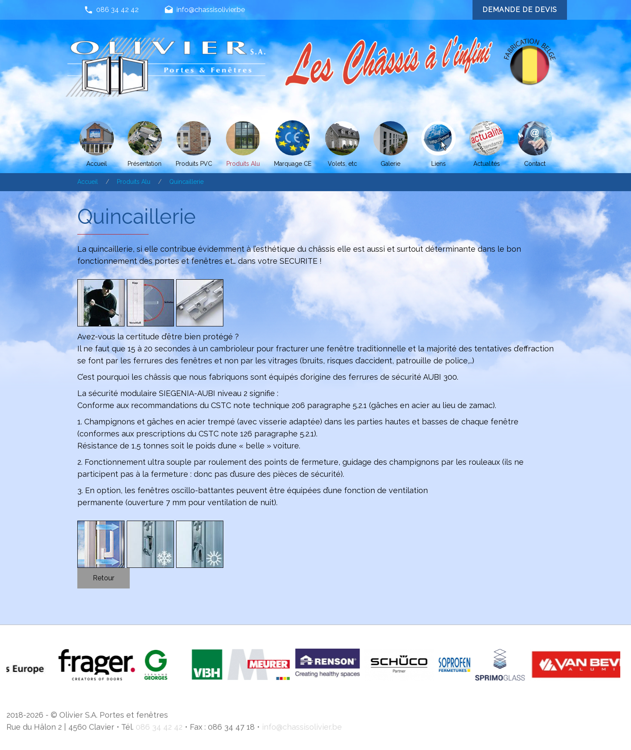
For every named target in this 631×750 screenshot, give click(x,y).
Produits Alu (133, 181)
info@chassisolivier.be (204, 10)
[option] (120, 665)
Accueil (87, 181)
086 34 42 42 (111, 10)
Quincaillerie (186, 181)
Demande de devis (519, 10)
